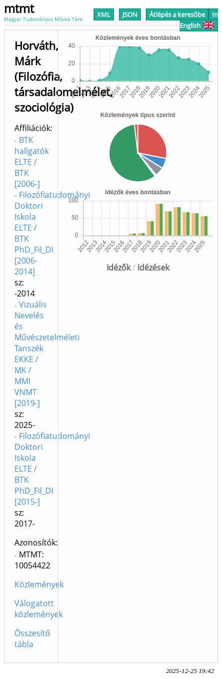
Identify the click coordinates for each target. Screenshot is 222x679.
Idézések (153, 267)
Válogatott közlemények (38, 609)
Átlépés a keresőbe (177, 14)
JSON (129, 14)
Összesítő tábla (32, 639)
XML (104, 14)
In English (199, 20)
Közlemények (39, 584)
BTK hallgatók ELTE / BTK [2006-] (31, 162)
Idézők (118, 267)
